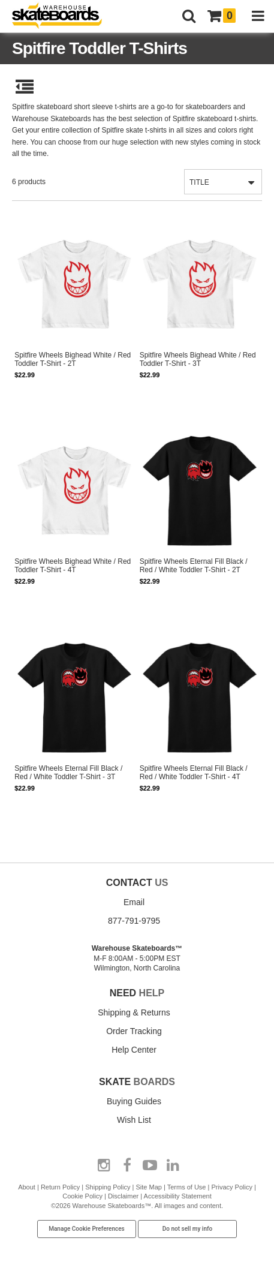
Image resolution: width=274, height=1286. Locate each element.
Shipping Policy (107, 1187)
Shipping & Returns (134, 1012)
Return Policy (60, 1187)
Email (134, 902)
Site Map (148, 1187)
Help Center (134, 1049)
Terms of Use (186, 1187)
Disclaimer (123, 1196)
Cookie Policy (82, 1196)
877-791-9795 (134, 921)
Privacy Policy (231, 1187)
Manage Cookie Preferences (87, 1228)
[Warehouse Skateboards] (63, 16)
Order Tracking (134, 1031)
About (26, 1187)
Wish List (134, 1120)
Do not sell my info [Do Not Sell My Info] (187, 1228)
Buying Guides (134, 1101)
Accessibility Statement (178, 1196)
